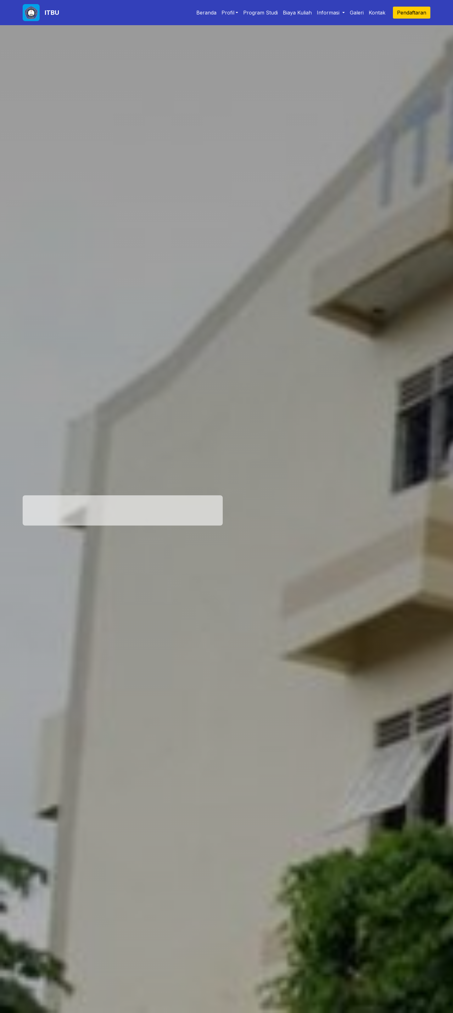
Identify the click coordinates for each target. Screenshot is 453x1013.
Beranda (206, 12)
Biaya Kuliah (297, 12)
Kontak (377, 12)
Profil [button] (227, 12)
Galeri (357, 12)
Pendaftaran (411, 12)
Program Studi (260, 12)
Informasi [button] (329, 12)
